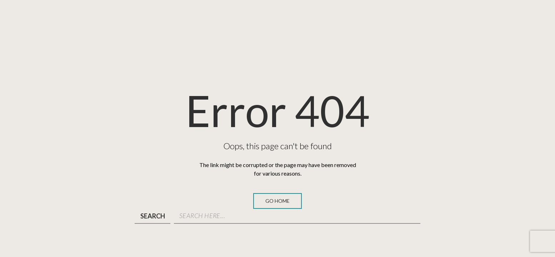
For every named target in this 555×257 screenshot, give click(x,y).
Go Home (277, 201)
